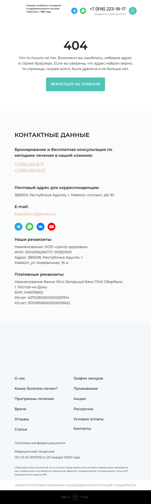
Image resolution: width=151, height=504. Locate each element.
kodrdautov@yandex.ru (35, 214)
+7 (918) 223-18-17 (29, 164)
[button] (44, 452)
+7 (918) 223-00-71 (30, 170)
